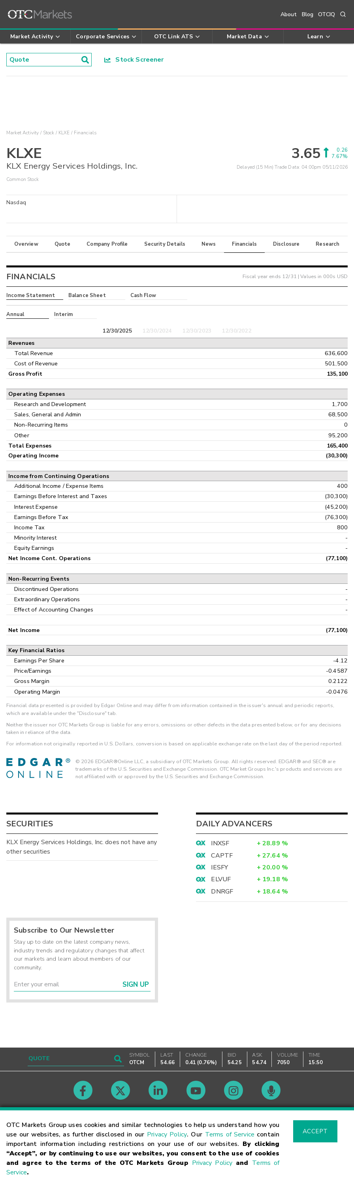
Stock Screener (134, 59)
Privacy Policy (167, 1134)
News (208, 244)
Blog (308, 14)
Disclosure (286, 244)
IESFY (219, 867)
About (289, 14)
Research (327, 244)
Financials (244, 244)
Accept (315, 1131)
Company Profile (107, 244)
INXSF (220, 843)
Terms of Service (229, 1134)
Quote (63, 244)
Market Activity (22, 133)
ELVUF (221, 879)
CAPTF (222, 855)
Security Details (164, 244)
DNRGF (222, 891)
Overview (26, 244)
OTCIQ (326, 14)
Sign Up (135, 984)
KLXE (64, 133)
